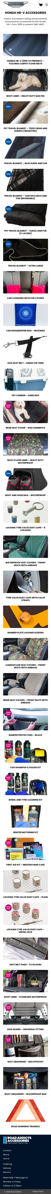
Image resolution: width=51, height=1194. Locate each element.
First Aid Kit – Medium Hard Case (25, 864)
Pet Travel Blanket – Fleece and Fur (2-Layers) (25, 232)
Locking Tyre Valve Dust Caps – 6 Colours (25, 529)
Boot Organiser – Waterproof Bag (25, 1094)
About (6, 1154)
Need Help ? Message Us (15, 1177)
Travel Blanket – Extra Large (25, 265)
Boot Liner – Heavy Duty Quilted (25, 96)
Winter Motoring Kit (25, 832)
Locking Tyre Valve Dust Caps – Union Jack (25, 931)
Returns (7, 1172)
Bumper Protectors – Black (25, 735)
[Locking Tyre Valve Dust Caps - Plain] (25, 881)
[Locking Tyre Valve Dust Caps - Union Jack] (25, 913)
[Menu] (46, 4)
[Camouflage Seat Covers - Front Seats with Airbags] (25, 649)
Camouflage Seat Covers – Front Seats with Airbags (25, 666)
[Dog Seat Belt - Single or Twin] (25, 347)
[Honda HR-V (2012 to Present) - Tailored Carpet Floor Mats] (25, 45)
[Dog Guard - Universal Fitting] (25, 1013)
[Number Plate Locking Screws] (25, 617)
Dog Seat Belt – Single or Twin (25, 363)
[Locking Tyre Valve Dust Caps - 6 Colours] (25, 512)
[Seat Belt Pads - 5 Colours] (25, 949)
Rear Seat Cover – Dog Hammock (25, 427)
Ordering (7, 1164)
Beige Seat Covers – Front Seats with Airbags (25, 701)
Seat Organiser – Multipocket (25, 1061)
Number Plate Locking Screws (25, 632)
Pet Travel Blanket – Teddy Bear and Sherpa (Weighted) (25, 130)
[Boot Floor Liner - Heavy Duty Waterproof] (25, 444)
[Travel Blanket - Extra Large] (25, 250)
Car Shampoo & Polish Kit (25, 767)
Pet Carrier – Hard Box (25, 395)
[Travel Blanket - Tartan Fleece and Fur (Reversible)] (25, 180)
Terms (6, 1158)
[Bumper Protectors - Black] (25, 719)
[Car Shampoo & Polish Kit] (25, 751)
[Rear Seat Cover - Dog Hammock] (25, 412)
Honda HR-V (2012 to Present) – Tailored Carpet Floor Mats (25, 62)
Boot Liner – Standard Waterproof (25, 996)
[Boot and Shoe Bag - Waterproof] (25, 479)
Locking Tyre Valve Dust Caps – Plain (25, 897)
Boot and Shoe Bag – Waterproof (25, 495)
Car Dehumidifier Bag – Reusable (25, 330)
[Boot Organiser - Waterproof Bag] (25, 1078)
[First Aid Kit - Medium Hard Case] (25, 849)
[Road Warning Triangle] (25, 1110)
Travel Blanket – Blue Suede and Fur (25, 163)
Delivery (7, 1168)
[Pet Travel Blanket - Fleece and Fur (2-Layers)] (25, 215)
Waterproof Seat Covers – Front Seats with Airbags (25, 564)
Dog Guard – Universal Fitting (25, 1029)
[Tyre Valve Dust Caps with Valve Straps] (25, 582)
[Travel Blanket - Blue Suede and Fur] (25, 147)
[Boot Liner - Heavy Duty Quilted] (25, 80)
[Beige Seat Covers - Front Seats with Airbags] (25, 684)
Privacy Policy (38, 1191)
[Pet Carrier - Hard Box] (25, 379)
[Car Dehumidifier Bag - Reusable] (25, 315)
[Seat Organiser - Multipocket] (25, 1046)
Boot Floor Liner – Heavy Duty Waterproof (25, 461)
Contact (7, 1150)
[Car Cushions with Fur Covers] (25, 282)
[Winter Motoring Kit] (25, 816)
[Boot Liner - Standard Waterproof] (25, 981)
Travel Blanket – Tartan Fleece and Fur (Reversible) (25, 197)
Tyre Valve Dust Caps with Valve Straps (25, 599)
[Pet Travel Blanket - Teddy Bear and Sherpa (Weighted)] (25, 112)
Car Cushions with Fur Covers (25, 298)
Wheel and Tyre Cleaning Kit (25, 799)
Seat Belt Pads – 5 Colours (25, 964)
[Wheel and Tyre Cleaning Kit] (25, 784)
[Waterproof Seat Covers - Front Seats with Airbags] (25, 547)
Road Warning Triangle (25, 1126)
